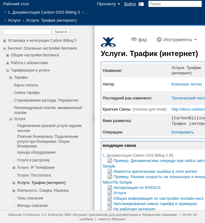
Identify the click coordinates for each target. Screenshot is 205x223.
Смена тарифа (26, 92)
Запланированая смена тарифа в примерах (155, 203)
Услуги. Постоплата (34, 175)
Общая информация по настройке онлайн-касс (159, 197)
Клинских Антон (187, 84)
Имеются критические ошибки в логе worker (156, 170)
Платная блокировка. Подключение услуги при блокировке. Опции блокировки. (47, 141)
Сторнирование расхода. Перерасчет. (46, 100)
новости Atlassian (111, 219)
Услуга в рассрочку (33, 160)
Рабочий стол (16, 4)
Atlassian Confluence (24, 214)
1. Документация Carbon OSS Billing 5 (44, 12)
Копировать (183, 131)
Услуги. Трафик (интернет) (41, 183)
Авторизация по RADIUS (137, 187)
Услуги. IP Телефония (36, 167)
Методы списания (32, 205)
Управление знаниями (159, 214)
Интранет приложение (90, 214)
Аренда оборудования (36, 152)
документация (127, 214)
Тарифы (21, 77)
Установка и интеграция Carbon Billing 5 (42, 40)
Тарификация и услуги (30, 70)
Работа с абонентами (29, 63)
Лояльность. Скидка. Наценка (43, 190)
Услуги (14, 20)
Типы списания (30, 198)
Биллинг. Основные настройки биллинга (42, 48)
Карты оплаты (26, 85)
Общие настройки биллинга (35, 55)
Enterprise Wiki (59, 214)
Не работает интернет (135, 208)
